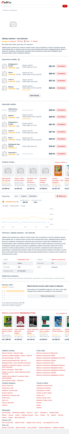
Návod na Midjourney (45, 427)
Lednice (17, 415)
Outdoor (4, 417)
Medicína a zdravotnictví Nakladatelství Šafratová (50, 365)
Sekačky (53, 415)
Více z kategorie (61, 313)
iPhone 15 (30, 412)
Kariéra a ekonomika (8, 402)
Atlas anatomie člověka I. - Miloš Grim (13, 380)
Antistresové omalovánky (43, 388)
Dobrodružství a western (43, 390)
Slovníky (38, 402)
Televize (4, 415)
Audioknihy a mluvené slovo (44, 385)
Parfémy (42, 415)
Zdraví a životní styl (7, 385)
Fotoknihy (4, 405)
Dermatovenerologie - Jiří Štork (11, 358)
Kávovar (11, 415)
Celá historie (32, 196)
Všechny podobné (61, 162)
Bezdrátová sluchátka (18, 412)
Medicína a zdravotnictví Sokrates (46, 360)
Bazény (11, 417)
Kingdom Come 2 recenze (33, 422)
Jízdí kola (60, 415)
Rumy (36, 415)
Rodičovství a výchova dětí (9, 390)
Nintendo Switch (54, 412)
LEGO (36, 412)
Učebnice (39, 407)
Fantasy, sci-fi (40, 395)
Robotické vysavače (27, 415)
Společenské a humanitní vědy (10, 395)
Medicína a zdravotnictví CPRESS (46, 372)
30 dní (16, 196)
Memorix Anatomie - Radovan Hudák (12, 353)
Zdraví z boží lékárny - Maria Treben (12, 369)
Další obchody (34, 95)
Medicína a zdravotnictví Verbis (45, 363)
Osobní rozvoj (6, 397)
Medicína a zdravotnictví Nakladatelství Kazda (49, 368)
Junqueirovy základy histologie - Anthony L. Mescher (17, 355)
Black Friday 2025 (20, 417)
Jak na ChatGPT (32, 427)
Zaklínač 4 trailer (19, 422)
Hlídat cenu (61, 196)
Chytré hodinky (6, 412)
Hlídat (26, 41)
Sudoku (38, 405)
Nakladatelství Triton (23, 259)
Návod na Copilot (21, 427)
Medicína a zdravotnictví (10, 10)
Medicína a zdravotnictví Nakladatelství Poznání (50, 375)
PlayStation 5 (44, 412)
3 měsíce (23, 196)
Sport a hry (5, 400)
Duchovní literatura (7, 393)
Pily (48, 415)
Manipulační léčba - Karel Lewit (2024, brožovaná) (16, 363)
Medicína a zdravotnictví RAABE (45, 355)
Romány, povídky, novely (43, 397)
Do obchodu (61, 66)
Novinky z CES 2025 (8, 427)
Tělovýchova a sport (7, 388)
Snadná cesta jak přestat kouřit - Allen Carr (14, 360)
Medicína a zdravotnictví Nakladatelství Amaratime (50, 370)
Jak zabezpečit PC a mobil (50, 422)
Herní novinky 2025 (7, 422)
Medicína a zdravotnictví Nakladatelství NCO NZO (50, 358)
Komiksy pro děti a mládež (44, 393)
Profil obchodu (12, 111)
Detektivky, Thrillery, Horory (44, 400)
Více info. (18, 305)
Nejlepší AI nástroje (58, 427)
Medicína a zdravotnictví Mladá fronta (47, 353)
